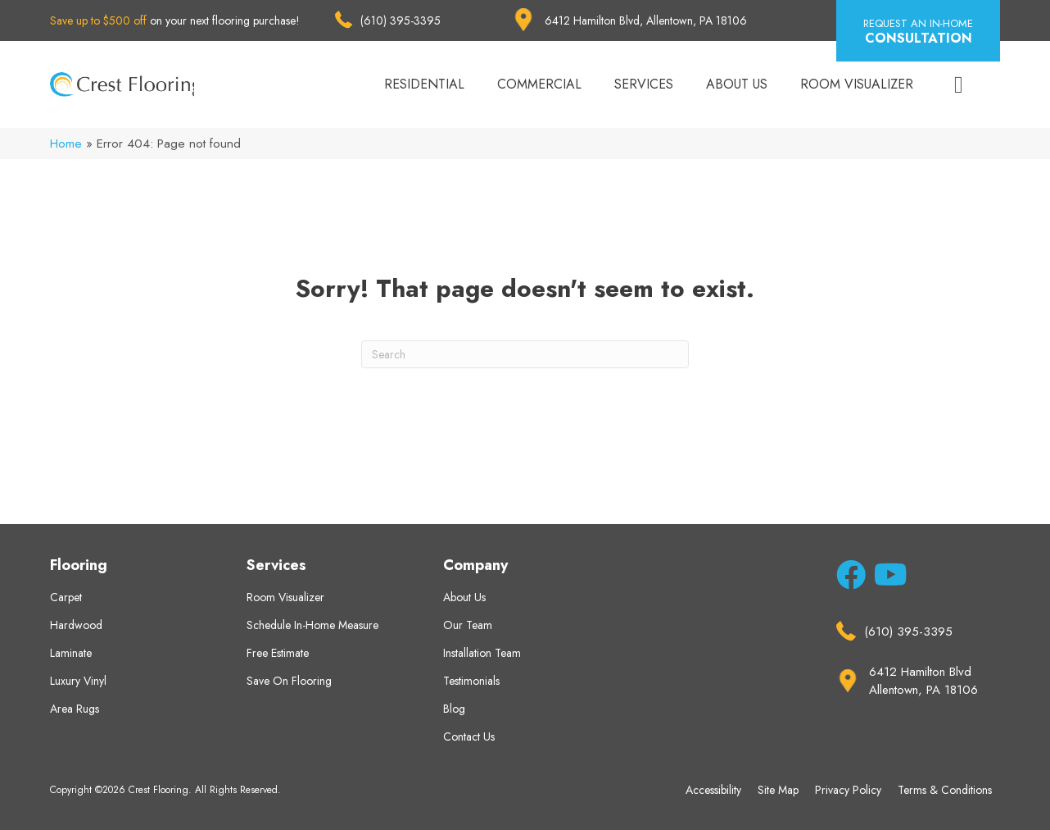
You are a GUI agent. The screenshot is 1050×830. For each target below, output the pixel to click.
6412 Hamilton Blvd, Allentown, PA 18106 (646, 20)
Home (66, 144)
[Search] (525, 354)
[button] (918, 31)
